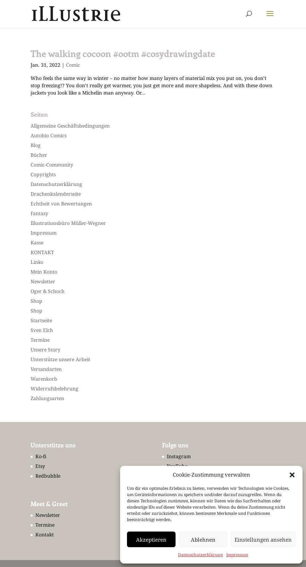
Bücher (39, 155)
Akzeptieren (151, 539)
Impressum (237, 555)
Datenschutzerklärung (200, 555)
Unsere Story (45, 349)
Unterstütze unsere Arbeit (60, 359)
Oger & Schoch (48, 291)
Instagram (179, 456)
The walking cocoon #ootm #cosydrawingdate (123, 53)
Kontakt (44, 534)
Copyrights (43, 174)
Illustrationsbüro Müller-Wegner (68, 223)
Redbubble (47, 475)
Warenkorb (44, 378)
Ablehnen (203, 539)
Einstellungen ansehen (263, 539)
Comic (73, 65)
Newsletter (43, 281)
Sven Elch (42, 330)
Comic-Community (52, 164)
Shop (36, 301)
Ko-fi (40, 456)
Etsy (40, 466)
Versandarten (46, 369)
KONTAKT (42, 252)
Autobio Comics (49, 135)
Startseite (41, 320)
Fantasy (39, 213)
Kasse (37, 242)
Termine (40, 340)
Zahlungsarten (47, 398)
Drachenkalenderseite (56, 194)
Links (37, 262)
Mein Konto (44, 271)
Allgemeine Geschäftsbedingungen (70, 125)
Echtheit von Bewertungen (61, 203)
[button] (292, 474)
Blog (36, 145)
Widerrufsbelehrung (54, 388)
